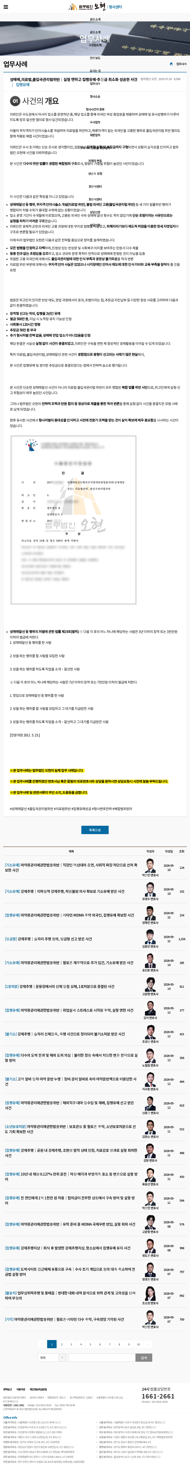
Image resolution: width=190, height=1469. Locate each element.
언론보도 (95, 58)
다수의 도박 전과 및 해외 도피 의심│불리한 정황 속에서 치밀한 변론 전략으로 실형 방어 (71, 1058)
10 (138, 1344)
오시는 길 (95, 71)
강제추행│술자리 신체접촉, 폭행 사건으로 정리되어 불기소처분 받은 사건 (65, 1034)
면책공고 (7, 1389)
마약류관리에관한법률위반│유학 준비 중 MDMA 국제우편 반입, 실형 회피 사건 (70, 1224)
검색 (144, 1357)
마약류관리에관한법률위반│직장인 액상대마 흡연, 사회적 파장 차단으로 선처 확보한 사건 (71, 867)
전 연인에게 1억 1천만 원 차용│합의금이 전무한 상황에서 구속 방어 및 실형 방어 (70, 1200)
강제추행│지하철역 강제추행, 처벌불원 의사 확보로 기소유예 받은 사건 (64, 891)
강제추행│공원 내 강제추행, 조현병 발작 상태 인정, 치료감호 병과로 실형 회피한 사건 (71, 1153)
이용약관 (20, 1389)
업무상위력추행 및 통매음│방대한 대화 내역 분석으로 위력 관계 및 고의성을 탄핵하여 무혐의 (70, 1295)
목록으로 (95, 830)
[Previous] (42, 1344)
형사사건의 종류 (95, 109)
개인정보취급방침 (38, 1389)
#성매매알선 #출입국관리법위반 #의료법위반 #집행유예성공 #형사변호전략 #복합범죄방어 (71, 809)
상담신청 (95, 212)
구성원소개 (95, 45)
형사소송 (95, 96)
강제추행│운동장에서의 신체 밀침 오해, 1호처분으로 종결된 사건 (59, 986)
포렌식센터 (95, 186)
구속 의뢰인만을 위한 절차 (95, 148)
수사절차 (95, 122)
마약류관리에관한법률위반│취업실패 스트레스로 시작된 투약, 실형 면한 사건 (69, 1010)
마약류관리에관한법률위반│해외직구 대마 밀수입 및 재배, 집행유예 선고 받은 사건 (69, 1105)
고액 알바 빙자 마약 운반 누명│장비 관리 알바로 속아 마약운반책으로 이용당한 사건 (70, 1081)
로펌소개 (95, 19)
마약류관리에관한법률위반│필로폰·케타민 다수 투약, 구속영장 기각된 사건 (64, 1319)
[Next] (148, 1344)
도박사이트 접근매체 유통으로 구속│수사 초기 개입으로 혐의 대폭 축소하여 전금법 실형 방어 (70, 1272)
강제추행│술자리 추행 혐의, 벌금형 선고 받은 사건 (48, 938)
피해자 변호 (95, 161)
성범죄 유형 (95, 173)
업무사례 (95, 83)
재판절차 (95, 135)
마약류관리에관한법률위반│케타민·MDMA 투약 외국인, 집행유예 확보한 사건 (69, 915)
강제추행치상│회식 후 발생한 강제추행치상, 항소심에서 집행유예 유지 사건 (67, 1248)
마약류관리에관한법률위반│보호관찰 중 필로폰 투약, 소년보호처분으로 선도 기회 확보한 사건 (70, 1129)
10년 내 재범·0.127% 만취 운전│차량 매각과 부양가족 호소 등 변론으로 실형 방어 (71, 1176)
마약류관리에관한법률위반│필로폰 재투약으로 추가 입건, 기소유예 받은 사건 (69, 962)
